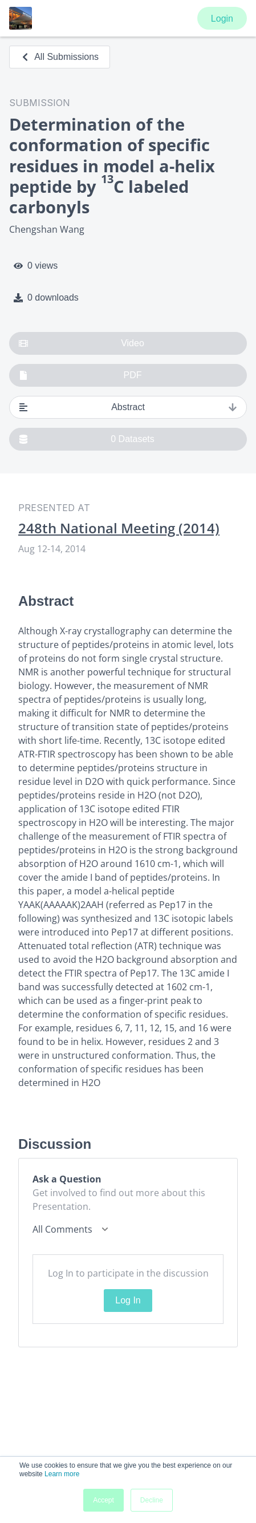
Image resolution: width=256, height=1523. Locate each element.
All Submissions (60, 57)
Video (81, 343)
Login (222, 18)
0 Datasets (87, 439)
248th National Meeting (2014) (119, 528)
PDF (80, 375)
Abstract (128, 407)
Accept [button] (103, 1500)
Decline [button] (151, 1500)
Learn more (61, 1474)
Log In (127, 1300)
